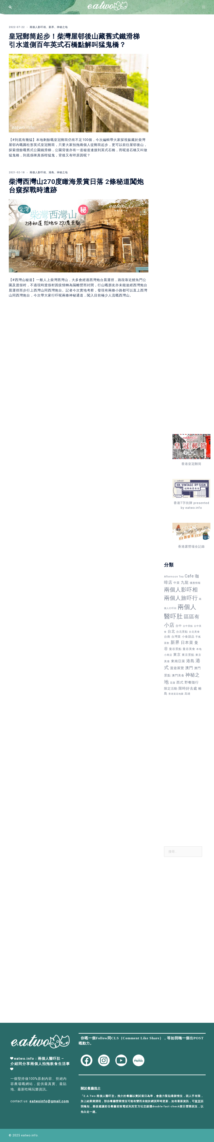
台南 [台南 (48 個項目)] (167, 636)
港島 (51, 172)
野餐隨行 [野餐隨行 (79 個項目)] (192, 682)
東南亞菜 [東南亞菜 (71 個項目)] (178, 661)
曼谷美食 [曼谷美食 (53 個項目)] (189, 649)
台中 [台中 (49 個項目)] (179, 625)
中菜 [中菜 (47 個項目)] (176, 582)
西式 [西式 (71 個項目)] (179, 682)
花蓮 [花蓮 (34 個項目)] (172, 682)
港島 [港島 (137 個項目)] (190, 660)
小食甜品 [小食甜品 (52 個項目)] (188, 636)
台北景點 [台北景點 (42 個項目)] (182, 631)
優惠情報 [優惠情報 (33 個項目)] (195, 582)
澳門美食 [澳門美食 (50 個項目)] (178, 675)
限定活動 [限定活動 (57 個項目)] (170, 688)
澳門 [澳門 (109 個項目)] (189, 668)
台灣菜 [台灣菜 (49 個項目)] (176, 636)
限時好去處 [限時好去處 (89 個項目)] (187, 688)
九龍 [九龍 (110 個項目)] (185, 582)
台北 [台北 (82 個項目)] (171, 631)
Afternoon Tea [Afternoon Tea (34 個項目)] (174, 576)
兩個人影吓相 (38, 27)
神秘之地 (62, 27)
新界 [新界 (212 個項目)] (175, 642)
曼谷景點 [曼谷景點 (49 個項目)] (175, 649)
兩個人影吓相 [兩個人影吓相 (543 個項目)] (181, 589)
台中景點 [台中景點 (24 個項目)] (188, 626)
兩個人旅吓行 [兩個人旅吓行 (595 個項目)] (181, 598)
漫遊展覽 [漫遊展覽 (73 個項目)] (177, 668)
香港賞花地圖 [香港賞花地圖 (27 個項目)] (175, 694)
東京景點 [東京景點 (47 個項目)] (188, 654)
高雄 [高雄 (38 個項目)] (187, 693)
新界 (51, 27)
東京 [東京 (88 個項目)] (177, 654)
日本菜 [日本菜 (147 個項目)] (187, 642)
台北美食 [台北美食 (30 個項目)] (194, 631)
